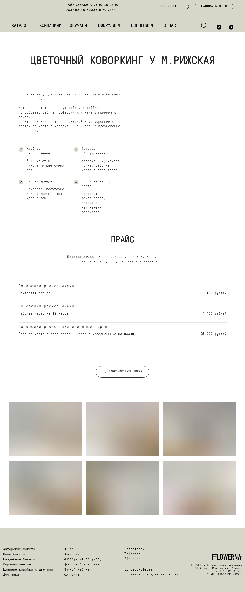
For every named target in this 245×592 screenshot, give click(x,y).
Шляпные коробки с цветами (28, 569)
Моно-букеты (14, 554)
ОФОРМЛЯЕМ (109, 25)
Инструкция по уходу (83, 559)
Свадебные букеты (19, 559)
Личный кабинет (78, 569)
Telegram (132, 554)
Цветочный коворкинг (83, 564)
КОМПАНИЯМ (50, 25)
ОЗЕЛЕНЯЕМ (142, 25)
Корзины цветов (17, 564)
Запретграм (135, 549)
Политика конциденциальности (151, 574)
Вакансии (72, 554)
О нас (69, 549)
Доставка (11, 575)
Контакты (72, 575)
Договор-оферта (138, 569)
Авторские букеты (19, 549)
